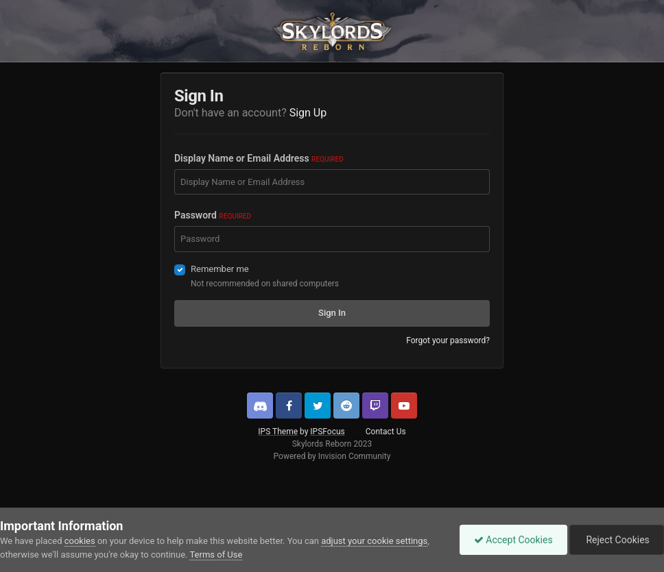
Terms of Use (215, 554)
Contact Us (386, 431)
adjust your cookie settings (374, 541)
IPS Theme (278, 431)
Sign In (332, 313)
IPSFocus (327, 431)
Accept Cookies (513, 539)
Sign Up (308, 112)
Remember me (220, 269)
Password (212, 215)
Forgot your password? (448, 340)
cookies (79, 541)
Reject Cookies (617, 539)
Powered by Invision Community (332, 456)
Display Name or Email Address (259, 158)
